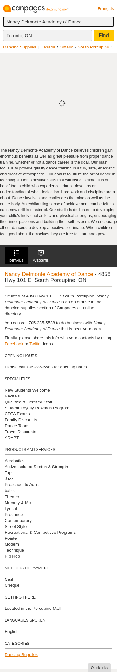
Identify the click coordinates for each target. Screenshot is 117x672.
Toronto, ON (19, 35)
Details (16, 256)
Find (104, 35)
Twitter (35, 343)
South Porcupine (93, 47)
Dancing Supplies (19, 47)
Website (41, 256)
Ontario (67, 47)
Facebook (14, 343)
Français (106, 8)
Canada (47, 47)
